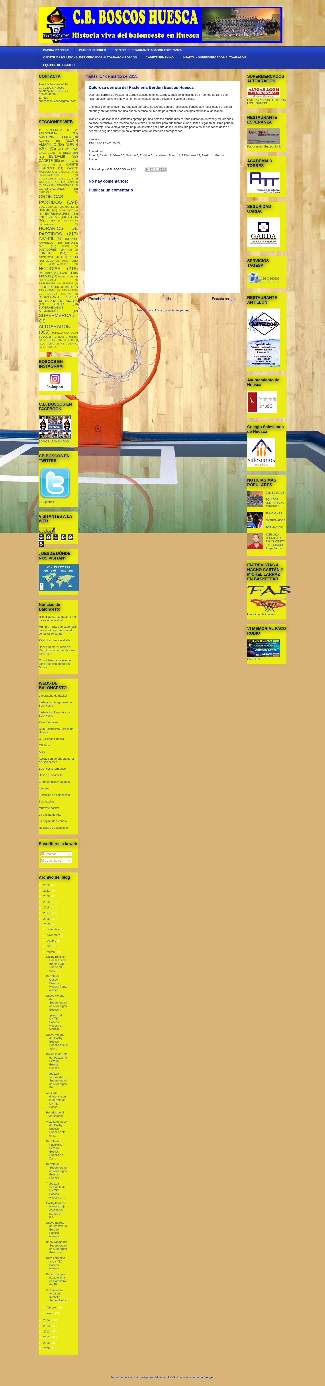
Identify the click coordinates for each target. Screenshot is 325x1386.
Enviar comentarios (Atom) (172, 310)
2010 (47, 1342)
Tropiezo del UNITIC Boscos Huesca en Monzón (54, 1022)
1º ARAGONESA (50, 129)
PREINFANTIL (47, 283)
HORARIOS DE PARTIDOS (58, 231)
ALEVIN (44, 140)
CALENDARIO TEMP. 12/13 (56, 178)
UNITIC (73, 336)
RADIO (69, 286)
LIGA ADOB (69, 257)
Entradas (49, 854)
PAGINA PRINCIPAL (56, 50)
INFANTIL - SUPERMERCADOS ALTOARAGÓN (214, 57)
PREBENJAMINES (48, 280)
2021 (47, 890)
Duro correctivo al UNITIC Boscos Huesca (55, 1263)
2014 (47, 1320)
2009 (47, 1348)
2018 (47, 907)
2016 (47, 918)
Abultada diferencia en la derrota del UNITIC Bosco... (56, 1100)
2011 (47, 1337)
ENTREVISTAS (49, 217)
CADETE (46, 161)
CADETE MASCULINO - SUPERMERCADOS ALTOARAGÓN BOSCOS (90, 57)
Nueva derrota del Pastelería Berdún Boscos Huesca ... (56, 1229)
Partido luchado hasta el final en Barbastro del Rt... (56, 1279)
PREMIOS (68, 283)
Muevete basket (49, 808)
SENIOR (58, 304)
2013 (47, 1326)
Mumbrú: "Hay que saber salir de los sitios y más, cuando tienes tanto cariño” (58, 630)
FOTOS (73, 217)
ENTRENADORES (57, 213)
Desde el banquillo (51, 775)
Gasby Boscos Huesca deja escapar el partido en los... (55, 1210)
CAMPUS (73, 182)
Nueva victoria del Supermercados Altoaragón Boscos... (56, 1002)
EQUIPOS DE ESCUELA (59, 65)
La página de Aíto (50, 814)
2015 (47, 924)
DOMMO (44, 210)
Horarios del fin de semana (55, 1114)
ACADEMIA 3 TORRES (55, 137)
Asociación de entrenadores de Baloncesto (56, 760)
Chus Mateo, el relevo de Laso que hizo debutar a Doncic (55, 664)
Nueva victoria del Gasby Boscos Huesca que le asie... (57, 1041)
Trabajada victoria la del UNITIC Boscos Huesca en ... (56, 1190)
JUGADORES (48, 249)
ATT (60, 149)
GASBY (51, 220)
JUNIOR (45, 253)
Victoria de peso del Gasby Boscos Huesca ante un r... (56, 1128)
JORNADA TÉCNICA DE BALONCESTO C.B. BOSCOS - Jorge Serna (275, 541)
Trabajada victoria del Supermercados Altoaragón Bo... (56, 1080)
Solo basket (46, 801)
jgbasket (44, 788)
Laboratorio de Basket (53, 695)
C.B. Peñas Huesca (51, 739)
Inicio (167, 299)
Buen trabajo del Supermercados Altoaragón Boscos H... (56, 1247)
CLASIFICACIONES (52, 188)
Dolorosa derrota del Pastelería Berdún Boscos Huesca (56, 1060)
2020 (47, 896)
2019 (47, 902)
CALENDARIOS (49, 181)
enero (51, 1313)
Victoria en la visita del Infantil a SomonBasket (56, 1295)
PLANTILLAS (66, 276)
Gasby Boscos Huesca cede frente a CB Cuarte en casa (56, 963)
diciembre (53, 929)
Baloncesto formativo (52, 768)
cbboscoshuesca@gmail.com (57, 101)
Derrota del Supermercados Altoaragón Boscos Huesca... (56, 1170)
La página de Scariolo (53, 821)
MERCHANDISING (58, 264)
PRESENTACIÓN (49, 286)
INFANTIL (46, 239)
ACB (42, 752)
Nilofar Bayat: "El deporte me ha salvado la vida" (57, 618)
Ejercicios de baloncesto (54, 795)
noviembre (54, 935)
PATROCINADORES (92, 50)
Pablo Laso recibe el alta (54, 640)
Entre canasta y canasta (54, 781)
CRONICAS (45, 192)
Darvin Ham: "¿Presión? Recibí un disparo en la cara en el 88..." (57, 650)
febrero (52, 1307)
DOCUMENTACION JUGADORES (56, 207)
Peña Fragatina (49, 722)
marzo (51, 952)
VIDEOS (49, 340)
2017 (47, 913)
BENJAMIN (70, 152)
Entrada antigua (224, 299)
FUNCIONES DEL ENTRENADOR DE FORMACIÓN (275, 520)
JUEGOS (65, 246)
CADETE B (47, 164)
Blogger (208, 1377)
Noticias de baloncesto (53, 827)
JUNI (69, 250)
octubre (52, 940)
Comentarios (51, 860)
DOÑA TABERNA (68, 210)
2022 (47, 885)
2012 (47, 1331)
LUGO (171, 1377)
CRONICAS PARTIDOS (51, 199)
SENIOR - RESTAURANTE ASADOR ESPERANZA (148, 50)
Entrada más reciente (105, 299)
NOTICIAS (50, 268)
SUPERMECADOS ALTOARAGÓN (51, 309)
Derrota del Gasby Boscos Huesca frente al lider (56, 983)
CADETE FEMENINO (160, 57)
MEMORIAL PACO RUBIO (62, 260)
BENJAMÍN (58, 156)
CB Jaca (44, 745)
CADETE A (67, 160)
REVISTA (72, 300)
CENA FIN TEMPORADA (58, 185)
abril (50, 946)
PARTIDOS (46, 273)
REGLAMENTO (47, 290)
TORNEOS (59, 337)
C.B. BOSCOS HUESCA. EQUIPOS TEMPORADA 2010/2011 (274, 499)
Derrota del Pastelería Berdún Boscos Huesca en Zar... (54, 1149)
